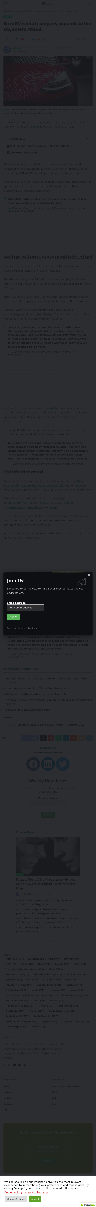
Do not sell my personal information (26, 1192)
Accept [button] (35, 1199)
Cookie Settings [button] (16, 1199)
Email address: (25, 606)
